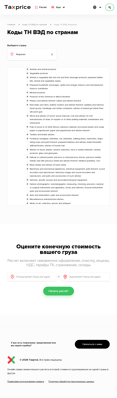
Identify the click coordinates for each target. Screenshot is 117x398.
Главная (11, 25)
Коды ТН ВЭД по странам (34, 25)
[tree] (58, 136)
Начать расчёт (59, 291)
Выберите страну (16, 45)
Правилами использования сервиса (25, 381)
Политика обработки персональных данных (71, 381)
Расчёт (41, 7)
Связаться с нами (92, 344)
